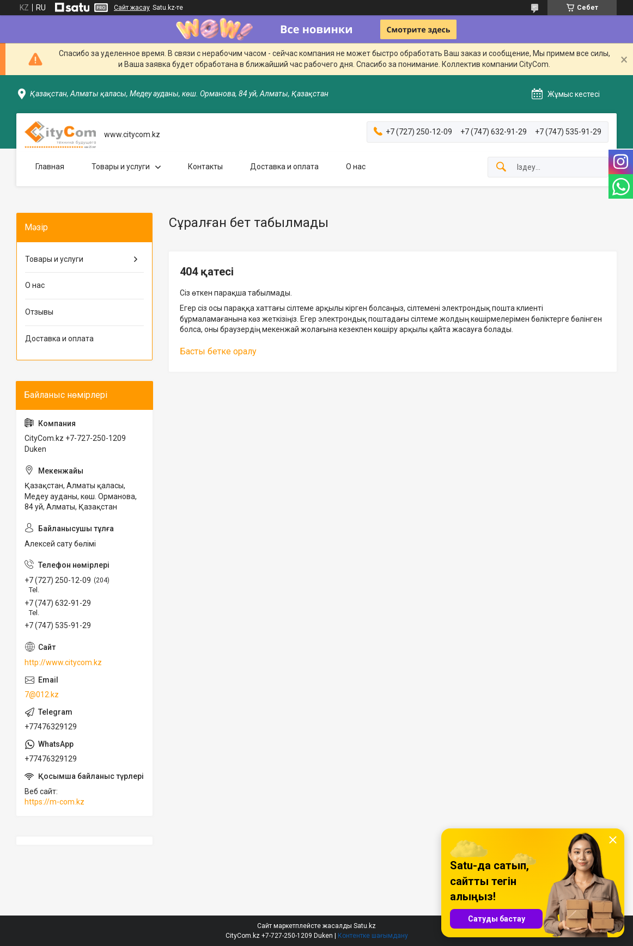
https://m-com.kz (54, 801)
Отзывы (39, 312)
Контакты (205, 166)
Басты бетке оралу (218, 351)
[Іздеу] (501, 167)
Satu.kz (365, 926)
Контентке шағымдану (373, 935)
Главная (49, 166)
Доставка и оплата (284, 166)
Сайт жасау (132, 7)
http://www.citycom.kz (63, 662)
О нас (356, 166)
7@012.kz (42, 694)
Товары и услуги (121, 166)
